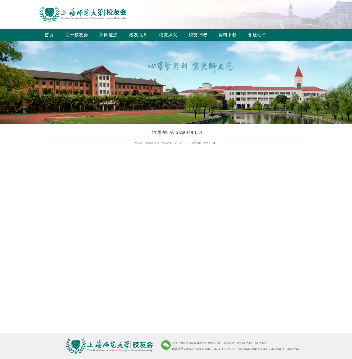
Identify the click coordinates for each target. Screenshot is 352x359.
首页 (49, 34)
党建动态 (257, 34)
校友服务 (138, 34)
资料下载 (227, 34)
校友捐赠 (198, 34)
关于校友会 (76, 34)
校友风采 (168, 34)
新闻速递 (108, 34)
